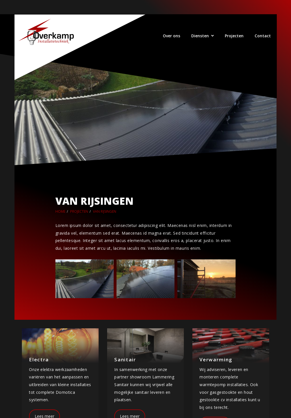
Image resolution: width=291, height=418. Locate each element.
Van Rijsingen (104, 211)
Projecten (234, 35)
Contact (263, 35)
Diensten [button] (200, 35)
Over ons (171, 35)
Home (60, 211)
